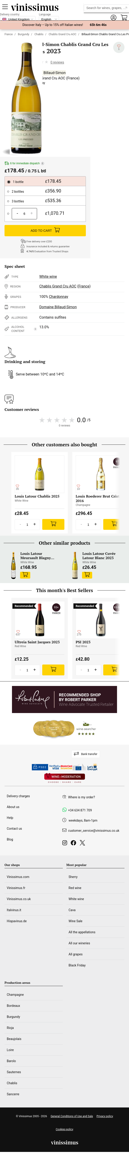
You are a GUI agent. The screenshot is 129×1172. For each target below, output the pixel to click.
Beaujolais (14, 1039)
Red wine (75, 888)
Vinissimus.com (18, 877)
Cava (72, 910)
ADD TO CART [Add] (45, 230)
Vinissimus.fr (16, 888)
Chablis (39, 34)
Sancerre (13, 1094)
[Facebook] (74, 844)
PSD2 (40, 767)
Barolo (11, 1061)
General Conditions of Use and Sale (72, 1116)
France (9, 34)
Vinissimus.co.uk (19, 899)
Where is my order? (81, 797)
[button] (113, 17)
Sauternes (14, 1072)
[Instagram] (65, 844)
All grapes (76, 954)
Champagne (15, 994)
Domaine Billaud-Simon (47, 73)
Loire (10, 1050)
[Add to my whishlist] (118, 47)
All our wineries (79, 943)
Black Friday (77, 965)
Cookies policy (64, 1129)
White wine (48, 276)
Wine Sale (75, 921)
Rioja (10, 1028)
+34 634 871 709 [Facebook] (80, 810)
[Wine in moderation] (64, 778)
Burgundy (23, 34)
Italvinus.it (14, 910)
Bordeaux (13, 1006)
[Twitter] (83, 844)
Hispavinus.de (17, 921)
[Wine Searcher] (64, 729)
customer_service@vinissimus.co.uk (93, 830)
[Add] (53, 524)
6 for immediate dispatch (24, 163)
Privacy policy (104, 1116)
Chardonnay (58, 296)
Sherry (73, 877)
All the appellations (82, 932)
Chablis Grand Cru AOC (62, 34)
